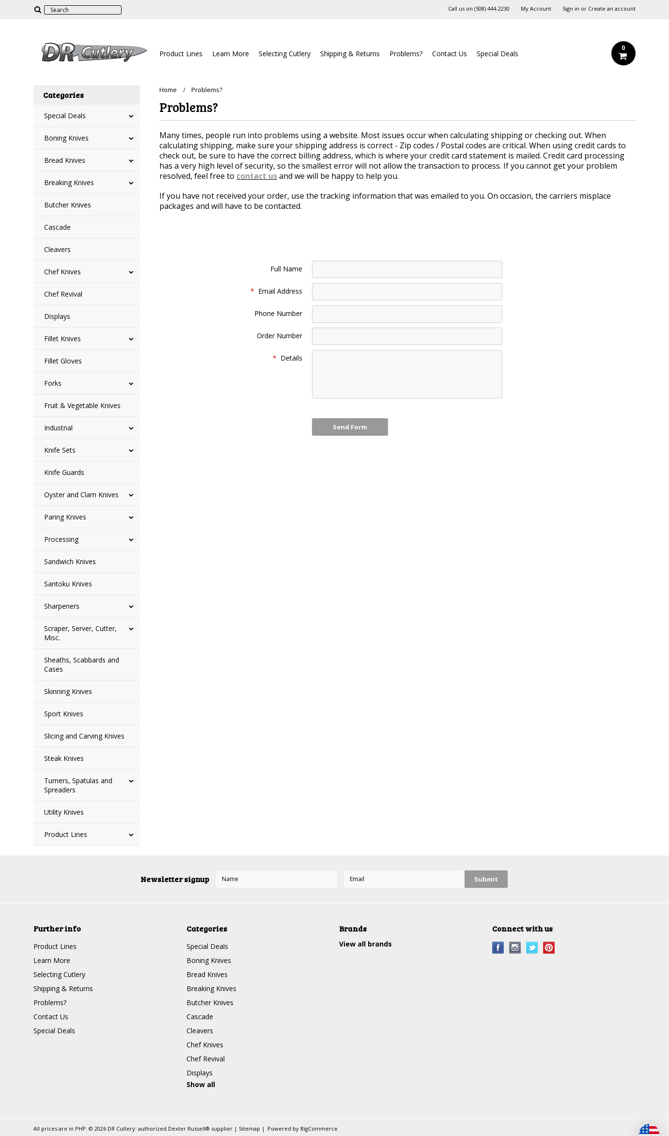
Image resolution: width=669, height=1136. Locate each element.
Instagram (515, 948)
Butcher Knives (67, 204)
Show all (201, 1084)
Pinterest (549, 948)
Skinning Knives (68, 691)
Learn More (230, 53)
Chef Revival (63, 294)
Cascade (57, 227)
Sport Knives (63, 713)
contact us (256, 176)
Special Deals (497, 53)
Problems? (405, 53)
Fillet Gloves (63, 360)
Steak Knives (64, 758)
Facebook (498, 948)
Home (168, 89)
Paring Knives (65, 516)
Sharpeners (61, 606)
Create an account (612, 8)
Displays (57, 316)
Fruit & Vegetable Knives (82, 405)
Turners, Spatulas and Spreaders (78, 785)
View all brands (365, 943)
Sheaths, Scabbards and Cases (81, 664)
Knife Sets (60, 450)
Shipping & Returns (350, 53)
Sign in (570, 8)
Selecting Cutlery (285, 53)
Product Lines (180, 53)
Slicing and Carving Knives (84, 736)
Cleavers (57, 249)
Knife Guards (64, 472)
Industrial (58, 427)
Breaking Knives (69, 182)
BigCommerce (319, 1128)
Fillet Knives (62, 338)
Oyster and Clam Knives (81, 494)
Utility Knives (64, 812)
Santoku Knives (68, 583)
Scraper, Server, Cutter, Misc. (80, 633)
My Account (536, 8)
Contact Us (449, 53)
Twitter (532, 948)
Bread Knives (64, 160)
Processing (61, 539)
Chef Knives (62, 271)
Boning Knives (66, 137)
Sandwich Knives (70, 561)
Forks (53, 383)
